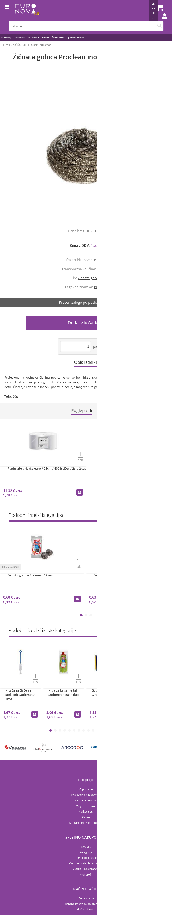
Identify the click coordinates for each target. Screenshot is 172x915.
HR (153, 8)
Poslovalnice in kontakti (27, 37)
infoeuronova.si (92, 823)
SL (153, 4)
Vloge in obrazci (86, 806)
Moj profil (86, 874)
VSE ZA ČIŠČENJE (16, 45)
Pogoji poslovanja (86, 858)
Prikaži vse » (155, 516)
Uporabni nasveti (75, 37)
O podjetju (6, 37)
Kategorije (86, 852)
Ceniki (86, 817)
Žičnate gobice (89, 278)
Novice (45, 37)
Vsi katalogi (86, 811)
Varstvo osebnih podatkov (86, 863)
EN (153, 13)
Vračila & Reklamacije (86, 869)
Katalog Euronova (86, 800)
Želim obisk (58, 37)
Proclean (101, 287)
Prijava (162, 20)
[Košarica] (159, 7)
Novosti (86, 846)
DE (153, 18)
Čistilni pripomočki (42, 45)
